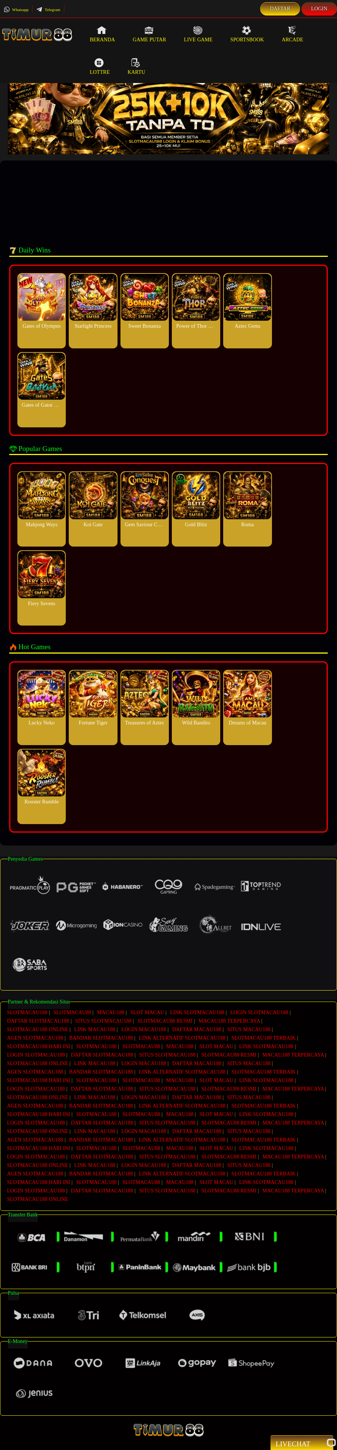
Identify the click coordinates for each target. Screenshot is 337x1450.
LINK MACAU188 (94, 1028)
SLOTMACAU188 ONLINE (37, 1028)
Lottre (100, 66)
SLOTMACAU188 (27, 1012)
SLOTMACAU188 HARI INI (38, 1043)
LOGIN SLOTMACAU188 (259, 1012)
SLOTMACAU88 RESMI (165, 1020)
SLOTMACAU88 (72, 1012)
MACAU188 (111, 1012)
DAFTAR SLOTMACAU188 (38, 1020)
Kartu (136, 66)
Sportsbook (247, 33)
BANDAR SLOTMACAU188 (101, 1036)
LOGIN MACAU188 (143, 1028)
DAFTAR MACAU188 (196, 1028)
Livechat (302, 1443)
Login (319, 8)
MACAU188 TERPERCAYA (229, 1020)
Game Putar (149, 33)
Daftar (280, 8)
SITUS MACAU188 (248, 1028)
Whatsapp (16, 9)
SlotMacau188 (154, 1441)
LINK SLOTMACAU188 (197, 1012)
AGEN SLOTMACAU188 (35, 1036)
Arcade (292, 33)
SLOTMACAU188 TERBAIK (263, 1036)
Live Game (198, 33)
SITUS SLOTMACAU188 (103, 1020)
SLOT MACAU (147, 1012)
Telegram (48, 9)
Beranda (102, 33)
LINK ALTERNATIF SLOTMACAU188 (182, 1036)
